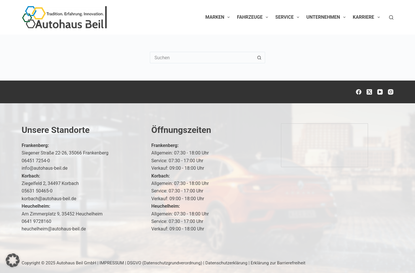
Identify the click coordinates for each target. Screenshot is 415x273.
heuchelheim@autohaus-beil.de (54, 229)
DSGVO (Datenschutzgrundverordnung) (164, 263)
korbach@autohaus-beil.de (49, 198)
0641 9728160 (36, 221)
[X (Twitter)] (369, 92)
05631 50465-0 (37, 191)
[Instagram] (390, 92)
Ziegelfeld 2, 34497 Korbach (50, 183)
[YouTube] (380, 92)
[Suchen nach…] (202, 57)
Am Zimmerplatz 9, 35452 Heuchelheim (62, 214)
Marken (218, 17)
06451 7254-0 (36, 160)
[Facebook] (358, 92)
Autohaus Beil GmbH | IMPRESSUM (90, 263)
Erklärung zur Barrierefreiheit (278, 263)
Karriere (367, 17)
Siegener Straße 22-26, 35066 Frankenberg (65, 153)
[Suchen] (391, 17)
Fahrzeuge (253, 17)
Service (288, 17)
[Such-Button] (259, 57)
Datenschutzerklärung (226, 263)
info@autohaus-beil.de (45, 168)
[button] (12, 260)
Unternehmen (327, 17)
